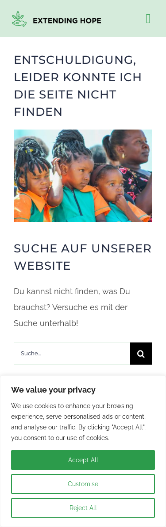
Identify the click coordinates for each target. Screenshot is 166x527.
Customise (83, 484)
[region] (83, 451)
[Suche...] (72, 353)
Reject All (83, 507)
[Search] (141, 353)
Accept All (83, 460)
